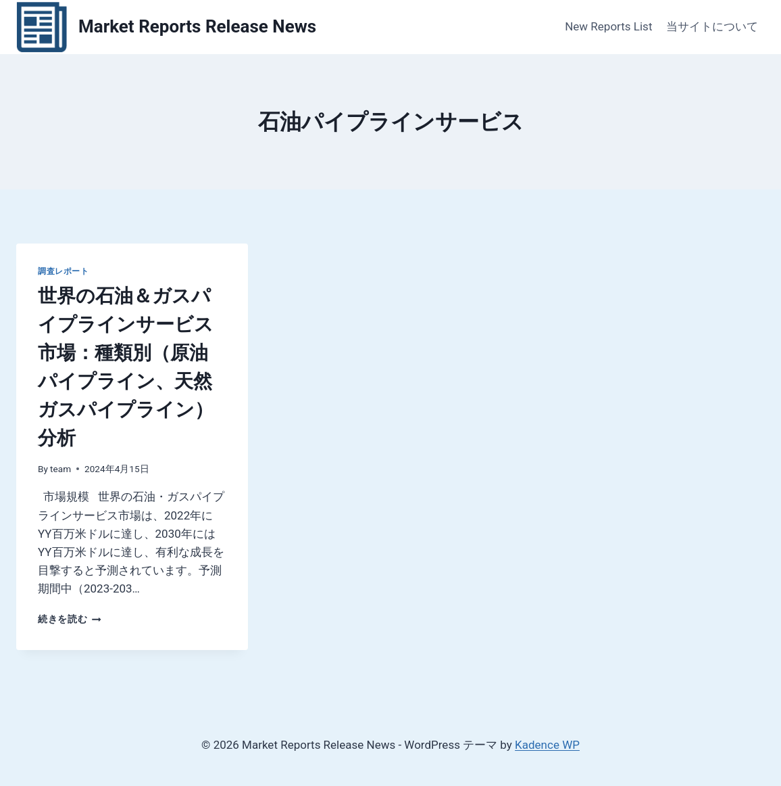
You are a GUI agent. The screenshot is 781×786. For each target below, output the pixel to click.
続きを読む (69, 619)
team (60, 468)
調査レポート (63, 271)
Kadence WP (547, 745)
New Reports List (608, 26)
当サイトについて (712, 26)
